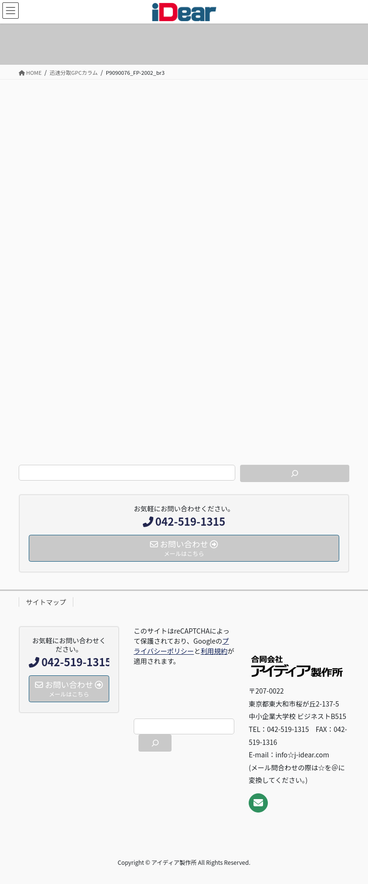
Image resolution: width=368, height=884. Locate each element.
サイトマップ (46, 602)
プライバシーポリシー (181, 646)
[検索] (294, 473)
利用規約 (214, 651)
